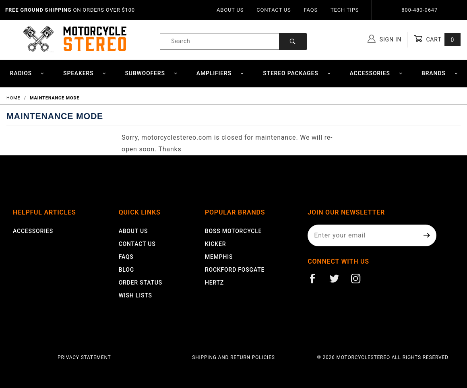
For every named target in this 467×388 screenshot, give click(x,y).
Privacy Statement (84, 357)
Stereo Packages (297, 73)
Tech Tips (345, 10)
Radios (27, 73)
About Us (230, 10)
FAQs (311, 10)
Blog (126, 269)
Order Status (140, 282)
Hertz (214, 282)
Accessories (376, 73)
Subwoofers (151, 73)
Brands (440, 73)
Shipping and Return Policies (233, 357)
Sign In (385, 39)
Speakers (84, 73)
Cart (437, 40)
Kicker (215, 244)
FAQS (126, 257)
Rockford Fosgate (234, 269)
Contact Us (273, 10)
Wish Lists (135, 295)
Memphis (219, 257)
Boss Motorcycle (233, 231)
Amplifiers (220, 73)
